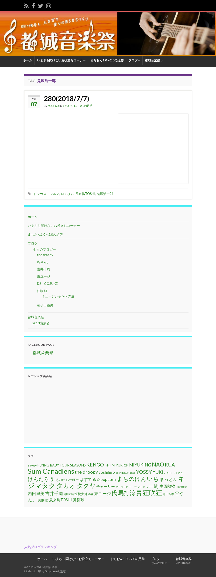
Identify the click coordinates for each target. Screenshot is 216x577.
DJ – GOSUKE (47, 283)
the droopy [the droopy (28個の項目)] (86, 472)
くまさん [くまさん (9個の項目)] (178, 472)
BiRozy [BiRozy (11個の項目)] (32, 465)
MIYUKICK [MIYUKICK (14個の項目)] (120, 465)
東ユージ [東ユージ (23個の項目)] (102, 493)
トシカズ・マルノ (46, 194)
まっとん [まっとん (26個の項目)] (168, 479)
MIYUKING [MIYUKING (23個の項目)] (140, 464)
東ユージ (43, 276)
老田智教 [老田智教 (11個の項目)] (168, 494)
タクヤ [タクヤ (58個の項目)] (86, 485)
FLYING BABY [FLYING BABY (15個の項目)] (48, 465)
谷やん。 (43, 262)
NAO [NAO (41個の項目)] (158, 464)
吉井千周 (43, 269)
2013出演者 (41, 323)
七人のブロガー (44, 249)
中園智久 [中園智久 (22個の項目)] (167, 486)
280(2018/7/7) (66, 98)
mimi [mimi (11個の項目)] (108, 465)
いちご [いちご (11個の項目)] (168, 472)
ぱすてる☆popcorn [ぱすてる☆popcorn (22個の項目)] (97, 479)
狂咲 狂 (42, 291)
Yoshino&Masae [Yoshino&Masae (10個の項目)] (125, 472)
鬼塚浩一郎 (105, 194)
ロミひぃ (67, 194)
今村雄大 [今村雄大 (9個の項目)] (182, 486)
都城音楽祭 (154, 60)
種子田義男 (45, 305)
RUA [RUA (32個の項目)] (170, 465)
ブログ (134, 60)
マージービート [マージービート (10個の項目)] (125, 486)
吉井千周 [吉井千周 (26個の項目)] (54, 493)
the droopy (45, 255)
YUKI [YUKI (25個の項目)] (158, 472)
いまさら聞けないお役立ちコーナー (61, 60)
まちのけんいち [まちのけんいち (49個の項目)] (138, 478)
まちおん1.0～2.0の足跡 (106, 60)
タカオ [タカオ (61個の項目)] (66, 485)
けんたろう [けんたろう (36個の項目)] (41, 479)
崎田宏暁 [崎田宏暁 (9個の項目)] (69, 494)
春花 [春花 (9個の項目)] (90, 494)
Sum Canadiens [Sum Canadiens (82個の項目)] (51, 471)
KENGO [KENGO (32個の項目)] (95, 465)
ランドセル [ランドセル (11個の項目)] (141, 487)
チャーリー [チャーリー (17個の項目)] (105, 486)
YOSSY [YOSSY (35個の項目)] (144, 472)
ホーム (27, 60)
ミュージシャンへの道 (58, 296)
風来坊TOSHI (85, 194)
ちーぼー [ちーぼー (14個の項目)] (72, 480)
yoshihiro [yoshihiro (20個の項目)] (107, 472)
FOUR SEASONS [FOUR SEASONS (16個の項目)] (73, 465)
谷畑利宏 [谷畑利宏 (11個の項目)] (42, 500)
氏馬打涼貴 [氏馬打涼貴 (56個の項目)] (127, 492)
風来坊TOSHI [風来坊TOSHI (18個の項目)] (60, 500)
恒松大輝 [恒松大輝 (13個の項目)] (81, 494)
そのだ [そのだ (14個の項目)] (60, 480)
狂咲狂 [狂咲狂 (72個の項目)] (152, 492)
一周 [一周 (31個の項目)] (154, 486)
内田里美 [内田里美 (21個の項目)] (36, 493)
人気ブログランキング (40, 547)
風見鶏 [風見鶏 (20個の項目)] (78, 499)
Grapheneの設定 (55, 571)
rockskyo (53, 105)
